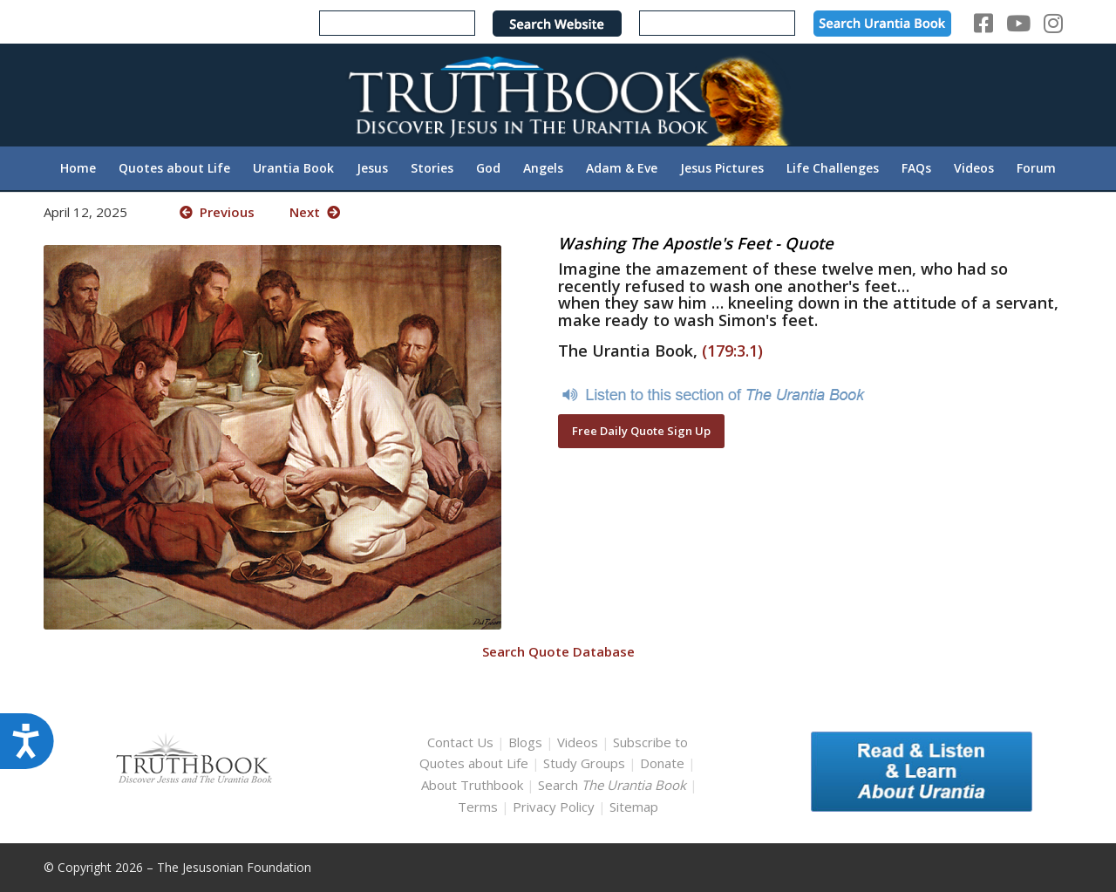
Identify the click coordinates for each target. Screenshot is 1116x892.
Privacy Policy (554, 806)
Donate (662, 763)
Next (314, 212)
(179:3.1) (732, 350)
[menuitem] (78, 168)
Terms (478, 806)
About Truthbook (472, 784)
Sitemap (633, 806)
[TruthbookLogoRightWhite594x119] (558, 94)
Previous (217, 212)
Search (614, 784)
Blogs (525, 742)
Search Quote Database (558, 651)
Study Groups (586, 763)
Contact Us (460, 742)
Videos (577, 742)
